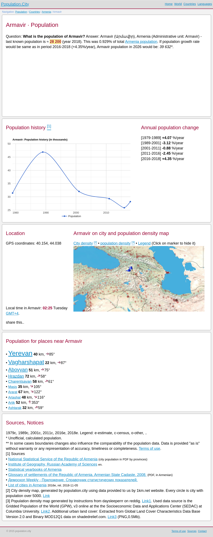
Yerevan (20, 353)
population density (115, 243)
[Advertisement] (106, 82)
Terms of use (149, 448)
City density (83, 243)
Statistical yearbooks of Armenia (35, 469)
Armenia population (141, 42)
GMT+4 (12, 313)
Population (21, 11)
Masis (12, 387)
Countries (189, 4)
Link (46, 496)
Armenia (46, 11)
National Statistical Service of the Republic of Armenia (53, 459)
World (178, 4)
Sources (192, 531)
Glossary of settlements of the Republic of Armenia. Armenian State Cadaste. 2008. (77, 475)
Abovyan (18, 369)
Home (168, 4)
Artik (11, 402)
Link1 (146, 501)
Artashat (14, 397)
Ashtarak (14, 408)
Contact (202, 531)
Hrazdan (16, 376)
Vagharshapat (26, 362)
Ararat (12, 392)
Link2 (45, 511)
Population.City (15, 4)
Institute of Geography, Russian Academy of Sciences (52, 464)
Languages (205, 4)
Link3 (112, 517)
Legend (144, 243)
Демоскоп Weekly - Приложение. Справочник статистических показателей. (73, 480)
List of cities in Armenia (27, 485)
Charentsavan (20, 381)
